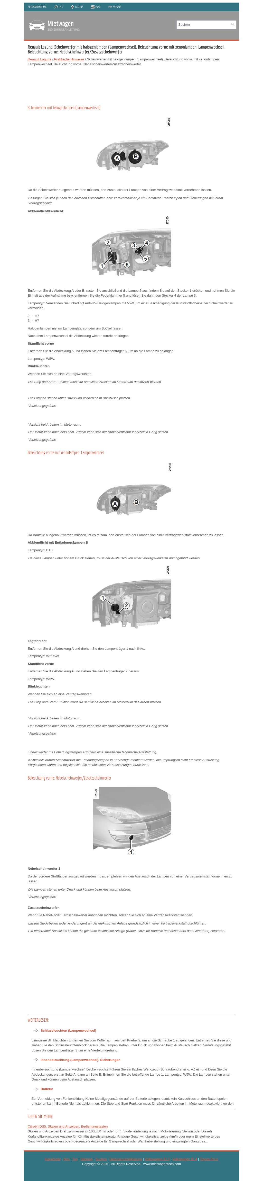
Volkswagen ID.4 (184, 1159)
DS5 (58, 7)
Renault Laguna (39, 59)
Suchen (101, 1159)
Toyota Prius (209, 1159)
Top (75, 1159)
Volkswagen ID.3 (157, 1159)
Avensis (114, 7)
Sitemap (86, 1159)
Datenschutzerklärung (125, 1159)
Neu (66, 1159)
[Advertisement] (131, 84)
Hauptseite (53, 1159)
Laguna (76, 7)
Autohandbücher (37, 6)
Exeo (96, 7)
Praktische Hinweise (69, 59)
